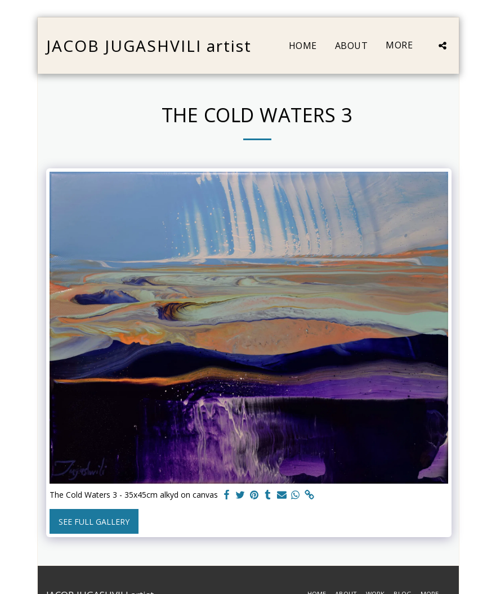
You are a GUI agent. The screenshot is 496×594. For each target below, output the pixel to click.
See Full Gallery (94, 521)
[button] (442, 45)
